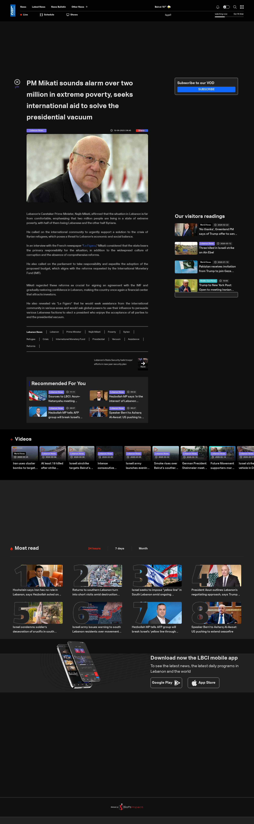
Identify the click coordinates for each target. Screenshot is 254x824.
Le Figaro (89, 245)
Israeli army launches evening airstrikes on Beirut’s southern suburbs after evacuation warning (137, 466)
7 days (119, 548)
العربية (168, 15)
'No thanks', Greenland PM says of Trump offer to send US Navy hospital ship (217, 232)
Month (143, 548)
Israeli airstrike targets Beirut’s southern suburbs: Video (81, 466)
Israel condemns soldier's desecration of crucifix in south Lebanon (33, 630)
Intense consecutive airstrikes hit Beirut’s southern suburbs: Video (109, 466)
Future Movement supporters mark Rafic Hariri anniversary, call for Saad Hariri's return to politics (222, 466)
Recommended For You (59, 383)
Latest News (38, 7)
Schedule (47, 15)
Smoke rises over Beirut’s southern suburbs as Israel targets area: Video (165, 466)
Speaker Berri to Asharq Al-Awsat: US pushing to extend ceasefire (125, 415)
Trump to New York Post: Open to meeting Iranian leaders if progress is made (217, 288)
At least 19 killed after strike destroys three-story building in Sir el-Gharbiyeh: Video (52, 466)
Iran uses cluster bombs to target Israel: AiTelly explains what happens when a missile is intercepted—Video (24, 466)
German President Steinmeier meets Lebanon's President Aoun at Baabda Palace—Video (194, 466)
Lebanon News (56, 392)
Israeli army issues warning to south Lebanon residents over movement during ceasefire (96, 630)
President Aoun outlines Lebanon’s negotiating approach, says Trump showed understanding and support (215, 593)
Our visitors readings (201, 216)
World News (205, 225)
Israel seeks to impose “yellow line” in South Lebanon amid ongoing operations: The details (157, 593)
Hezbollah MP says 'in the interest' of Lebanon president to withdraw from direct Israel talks (126, 399)
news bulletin (58, 7)
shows (72, 15)
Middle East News (208, 281)
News (23, 7)
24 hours (94, 548)
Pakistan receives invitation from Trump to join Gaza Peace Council (217, 269)
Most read (27, 548)
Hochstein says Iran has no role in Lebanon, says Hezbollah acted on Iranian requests (36, 593)
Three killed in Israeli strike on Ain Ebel (216, 250)
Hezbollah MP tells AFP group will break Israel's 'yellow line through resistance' (64, 415)
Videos (23, 439)
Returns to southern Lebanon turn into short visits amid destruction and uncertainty (95, 593)
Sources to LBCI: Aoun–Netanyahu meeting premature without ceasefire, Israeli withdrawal (64, 399)
